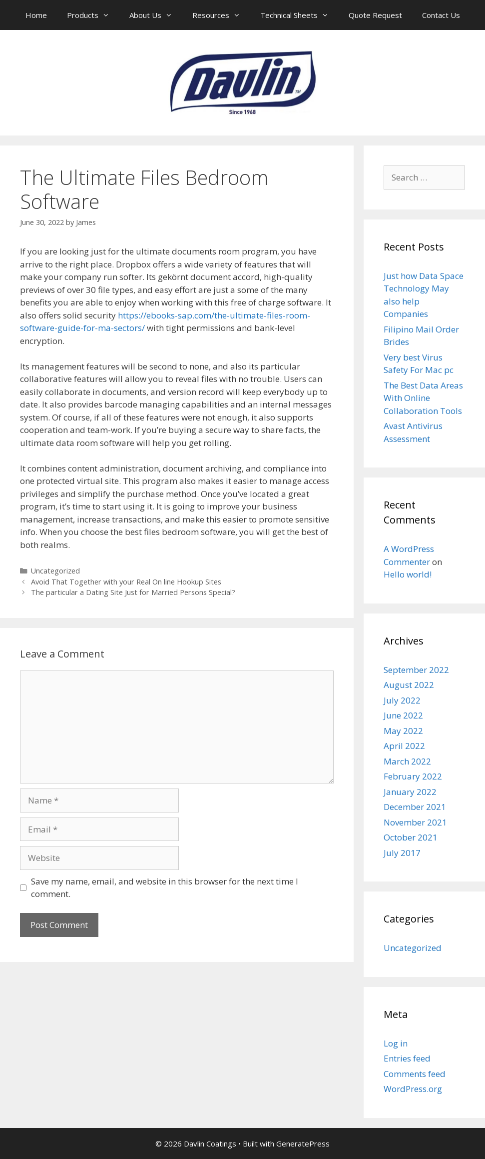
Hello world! (408, 574)
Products (93, 15)
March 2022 (407, 761)
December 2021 (415, 806)
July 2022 (402, 700)
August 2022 (409, 684)
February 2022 (413, 776)
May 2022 (403, 730)
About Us (155, 15)
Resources (221, 15)
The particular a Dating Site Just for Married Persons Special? (133, 592)
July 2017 (402, 852)
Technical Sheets (299, 15)
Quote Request (375, 15)
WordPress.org (413, 1088)
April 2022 (404, 746)
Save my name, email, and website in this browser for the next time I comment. (164, 888)
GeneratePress (303, 1143)
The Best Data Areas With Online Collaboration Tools (423, 398)
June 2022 (403, 715)
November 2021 (415, 822)
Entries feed (407, 1058)
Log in (396, 1043)
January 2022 (410, 792)
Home (36, 15)
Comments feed (415, 1074)
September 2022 (416, 670)
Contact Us (441, 15)
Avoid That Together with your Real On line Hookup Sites (126, 581)
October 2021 (411, 837)
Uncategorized (55, 571)
